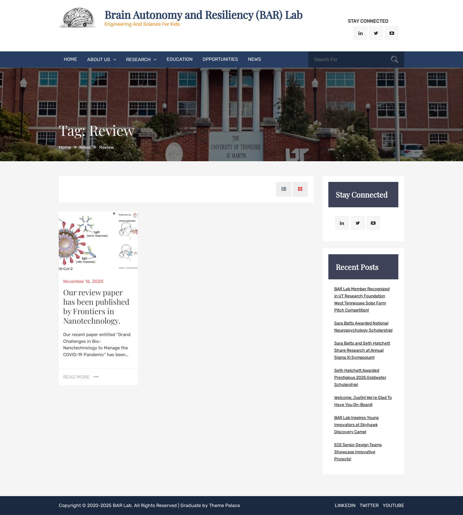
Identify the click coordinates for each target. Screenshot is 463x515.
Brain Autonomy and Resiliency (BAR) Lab (203, 14)
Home (70, 59)
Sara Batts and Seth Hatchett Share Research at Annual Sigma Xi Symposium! (362, 350)
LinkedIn (345, 505)
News (254, 59)
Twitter (369, 505)
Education (180, 59)
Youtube (393, 505)
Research (138, 59)
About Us (98, 59)
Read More (76, 377)
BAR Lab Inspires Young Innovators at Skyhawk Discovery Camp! (356, 424)
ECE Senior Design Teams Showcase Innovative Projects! (358, 452)
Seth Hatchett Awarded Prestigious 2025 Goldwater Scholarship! (360, 377)
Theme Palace (224, 505)
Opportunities (220, 59)
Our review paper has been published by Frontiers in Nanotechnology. (96, 306)
